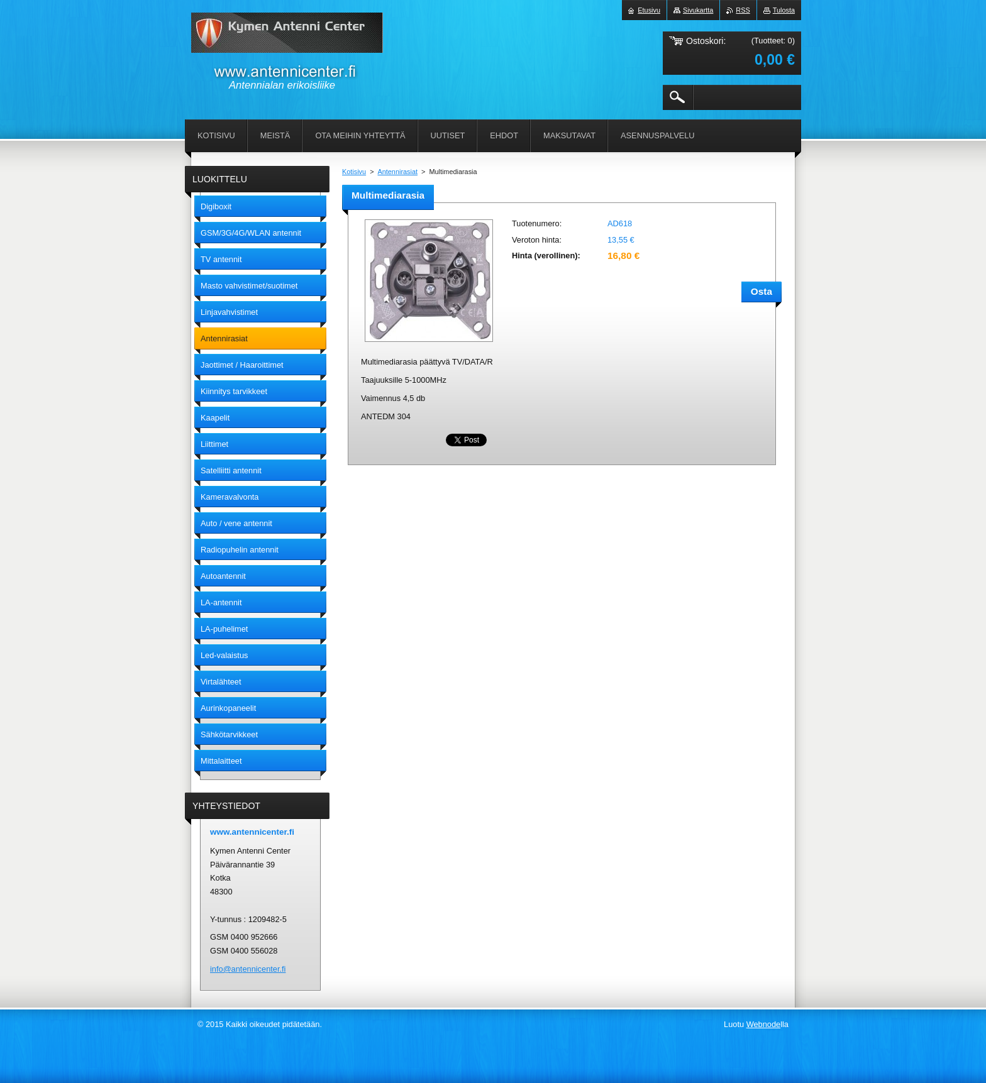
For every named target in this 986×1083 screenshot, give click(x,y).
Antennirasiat (398, 171)
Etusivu (649, 10)
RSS (743, 10)
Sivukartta (698, 10)
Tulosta (784, 10)
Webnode (763, 1024)
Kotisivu (354, 171)
